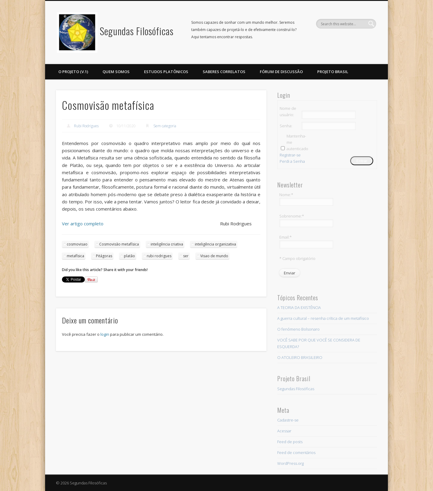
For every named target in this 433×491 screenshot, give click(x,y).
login (104, 334)
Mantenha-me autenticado (297, 142)
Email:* (285, 237)
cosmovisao (77, 244)
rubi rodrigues (159, 255)
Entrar (361, 161)
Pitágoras (104, 255)
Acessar (284, 431)
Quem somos (116, 71)
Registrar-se (290, 155)
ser (186, 255)
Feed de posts (289, 441)
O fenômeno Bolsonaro (298, 329)
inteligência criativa (167, 244)
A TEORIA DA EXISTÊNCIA (299, 307)
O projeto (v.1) (73, 71)
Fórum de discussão (281, 71)
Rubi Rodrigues (86, 125)
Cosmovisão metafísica (119, 244)
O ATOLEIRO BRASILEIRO (299, 357)
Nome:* (286, 194)
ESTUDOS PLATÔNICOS (166, 71)
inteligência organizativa (215, 244)
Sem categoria (164, 125)
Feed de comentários (296, 452)
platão (129, 255)
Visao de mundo (214, 255)
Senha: (286, 125)
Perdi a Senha (292, 161)
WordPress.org (290, 463)
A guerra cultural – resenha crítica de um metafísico (323, 318)
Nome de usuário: (288, 111)
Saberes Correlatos (224, 71)
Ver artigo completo (82, 224)
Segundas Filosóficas (137, 31)
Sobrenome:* (291, 216)
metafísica (75, 255)
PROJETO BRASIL (332, 71)
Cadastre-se (288, 420)
